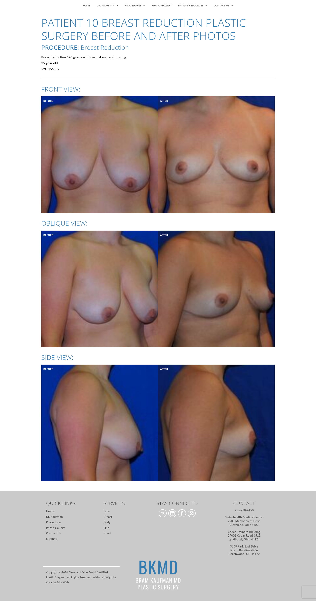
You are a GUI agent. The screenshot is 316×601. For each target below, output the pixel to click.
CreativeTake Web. (58, 582)
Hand (107, 533)
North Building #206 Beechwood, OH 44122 (244, 550)
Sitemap (51, 539)
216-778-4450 (244, 510)
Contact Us (224, 5)
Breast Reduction (105, 47)
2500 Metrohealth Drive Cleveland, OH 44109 (244, 521)
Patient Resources (192, 5)
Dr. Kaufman (107, 5)
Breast (108, 517)
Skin (106, 528)
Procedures (135, 5)
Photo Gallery (162, 5)
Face (107, 511)
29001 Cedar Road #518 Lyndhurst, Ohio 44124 (244, 535)
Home (86, 5)
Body (107, 522)
